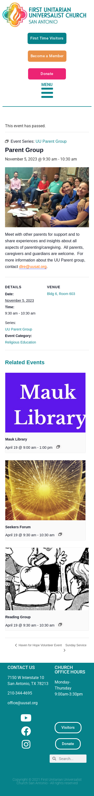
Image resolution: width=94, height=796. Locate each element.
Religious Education (20, 342)
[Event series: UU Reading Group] (60, 624)
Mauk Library (16, 439)
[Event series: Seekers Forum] (60, 534)
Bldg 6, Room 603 (61, 294)
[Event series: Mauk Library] (58, 446)
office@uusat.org (23, 702)
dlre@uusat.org (33, 266)
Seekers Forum (18, 527)
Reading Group (18, 617)
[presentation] (45, 403)
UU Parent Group (18, 329)
